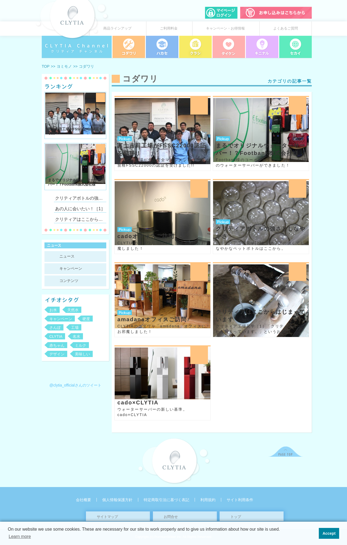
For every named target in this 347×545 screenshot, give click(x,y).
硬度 (86, 319)
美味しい (82, 354)
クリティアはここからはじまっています (80, 219)
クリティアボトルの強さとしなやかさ (80, 198)
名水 (76, 336)
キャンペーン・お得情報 (225, 28)
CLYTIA (55, 336)
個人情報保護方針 (117, 500)
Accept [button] (329, 533)
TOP (46, 66)
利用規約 (208, 500)
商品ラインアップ (117, 28)
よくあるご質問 (285, 28)
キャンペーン (70, 268)
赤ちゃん (57, 345)
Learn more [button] (20, 536)
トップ (235, 517)
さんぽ (55, 327)
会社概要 (83, 500)
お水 (53, 310)
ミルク (80, 345)
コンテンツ (68, 280)
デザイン (57, 354)
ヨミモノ (64, 66)
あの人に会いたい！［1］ (80, 208)
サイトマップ (107, 517)
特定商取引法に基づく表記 (166, 500)
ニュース (67, 256)
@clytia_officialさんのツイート (75, 385)
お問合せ (171, 517)
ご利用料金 (169, 28)
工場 (75, 327)
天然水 (73, 310)
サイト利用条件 (240, 500)
